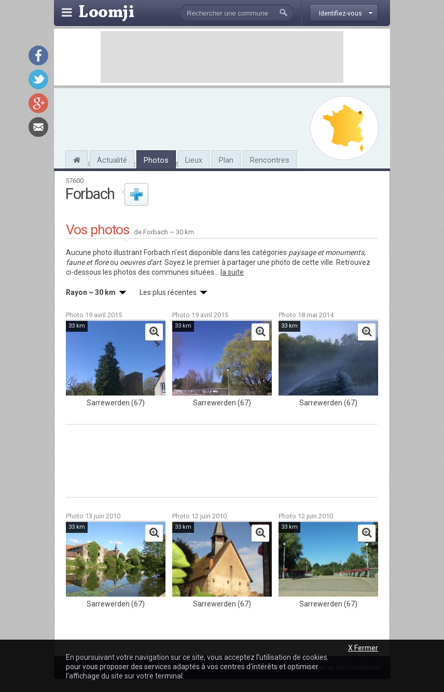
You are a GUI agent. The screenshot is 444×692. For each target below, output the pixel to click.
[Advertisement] (222, 57)
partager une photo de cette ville (280, 262)
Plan (226, 160)
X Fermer (363, 648)
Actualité (112, 160)
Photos (156, 160)
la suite (232, 272)
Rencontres (269, 160)
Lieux (193, 160)
